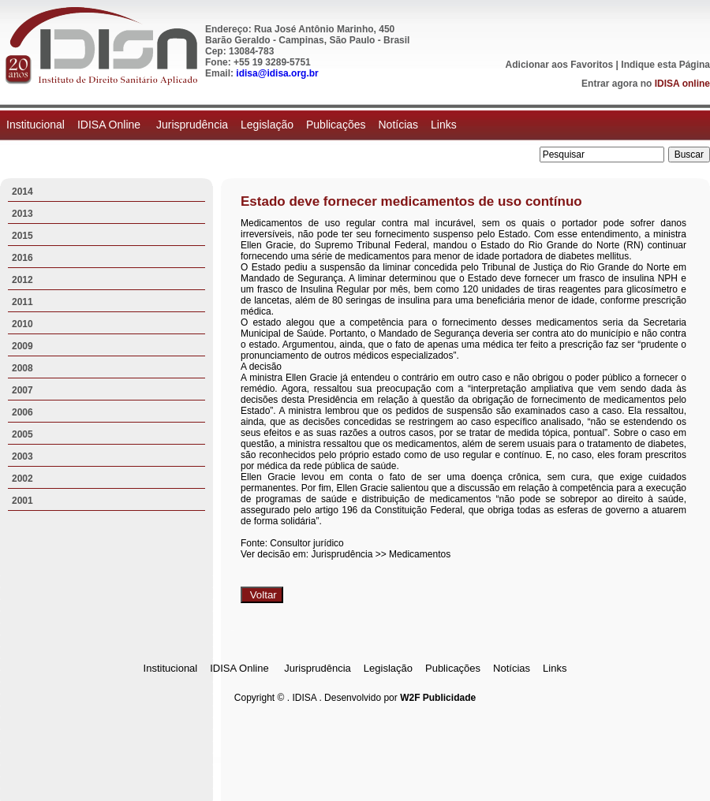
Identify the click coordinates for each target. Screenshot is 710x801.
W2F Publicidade (438, 697)
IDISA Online (110, 124)
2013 (22, 213)
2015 (22, 235)
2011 (22, 301)
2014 (22, 191)
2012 (22, 279)
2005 (22, 434)
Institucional (35, 124)
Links (444, 124)
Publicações (336, 124)
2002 (22, 478)
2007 (22, 390)
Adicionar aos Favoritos (560, 64)
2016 (22, 257)
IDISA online (682, 83)
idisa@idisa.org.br (277, 73)
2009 (22, 346)
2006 (22, 412)
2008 (22, 368)
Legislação (267, 124)
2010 (22, 324)
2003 (22, 456)
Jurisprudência (192, 124)
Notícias (398, 124)
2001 (22, 500)
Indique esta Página (665, 64)
